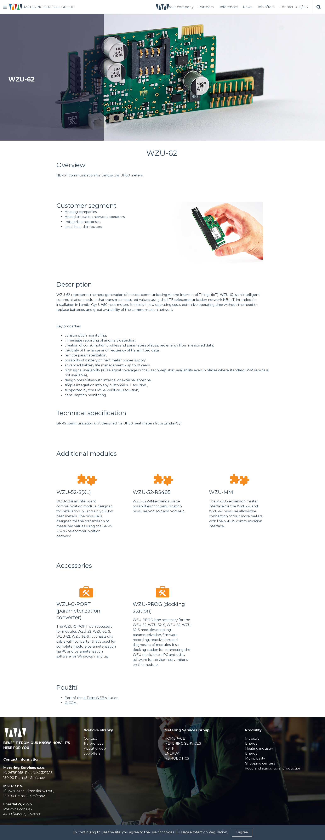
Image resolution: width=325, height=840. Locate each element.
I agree (242, 832)
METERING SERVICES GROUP (49, 7)
